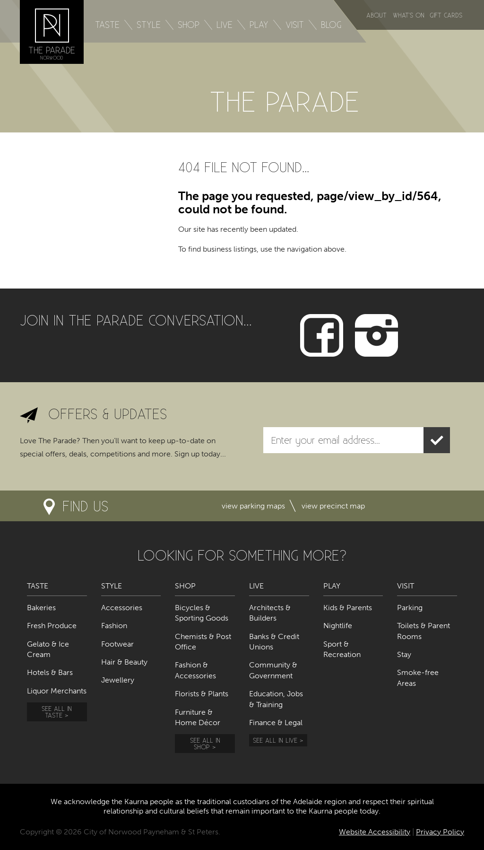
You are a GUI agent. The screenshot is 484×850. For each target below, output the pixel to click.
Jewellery (117, 679)
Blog (331, 24)
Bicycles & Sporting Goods (201, 612)
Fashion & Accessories (195, 670)
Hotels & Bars (50, 672)
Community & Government (273, 670)
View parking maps (253, 505)
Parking (410, 607)
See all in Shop (205, 743)
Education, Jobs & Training (276, 699)
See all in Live (275, 740)
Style (149, 24)
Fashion (114, 625)
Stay (404, 654)
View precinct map (333, 505)
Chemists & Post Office (203, 641)
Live (224, 24)
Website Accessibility (374, 831)
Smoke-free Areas (418, 677)
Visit (294, 24)
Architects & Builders (270, 612)
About (376, 14)
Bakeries (41, 607)
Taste (107, 24)
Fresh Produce (52, 625)
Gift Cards (446, 14)
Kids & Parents (347, 607)
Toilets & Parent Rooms (423, 630)
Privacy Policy (440, 831)
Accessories (121, 607)
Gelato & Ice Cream (48, 649)
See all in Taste (57, 711)
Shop (188, 24)
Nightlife (337, 625)
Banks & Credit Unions (274, 641)
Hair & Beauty (124, 661)
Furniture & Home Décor (197, 717)
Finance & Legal (275, 722)
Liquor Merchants (56, 690)
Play (259, 24)
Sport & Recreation (342, 649)
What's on (408, 14)
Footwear (117, 644)
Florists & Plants (201, 693)
